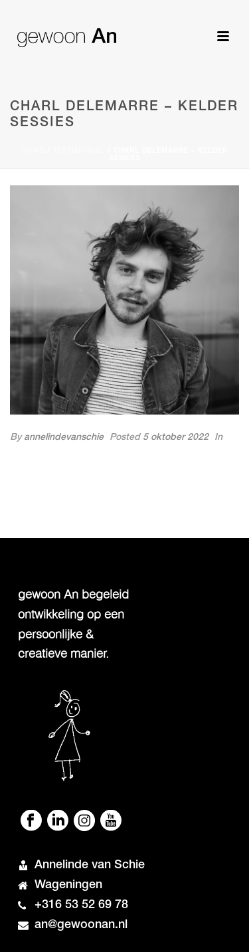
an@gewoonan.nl (81, 925)
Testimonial (79, 151)
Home (33, 151)
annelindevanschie (64, 437)
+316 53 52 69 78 (81, 905)
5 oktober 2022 (175, 437)
